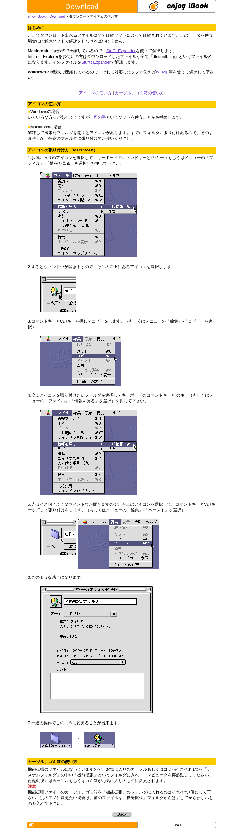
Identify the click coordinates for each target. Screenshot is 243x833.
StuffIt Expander (121, 50)
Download (57, 16)
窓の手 (100, 117)
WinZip (162, 72)
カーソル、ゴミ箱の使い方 (139, 92)
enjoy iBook (37, 16)
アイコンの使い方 (95, 92)
